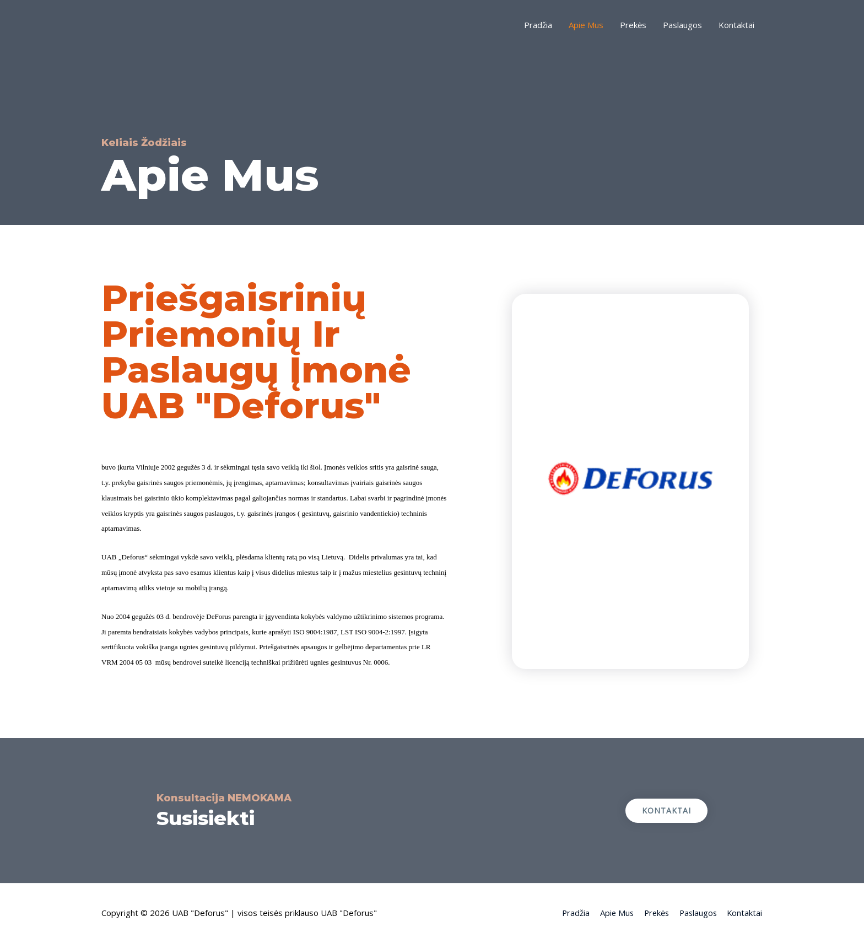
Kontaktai (736, 24)
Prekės (633, 24)
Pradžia (538, 24)
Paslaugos (682, 24)
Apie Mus (586, 24)
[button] (666, 811)
